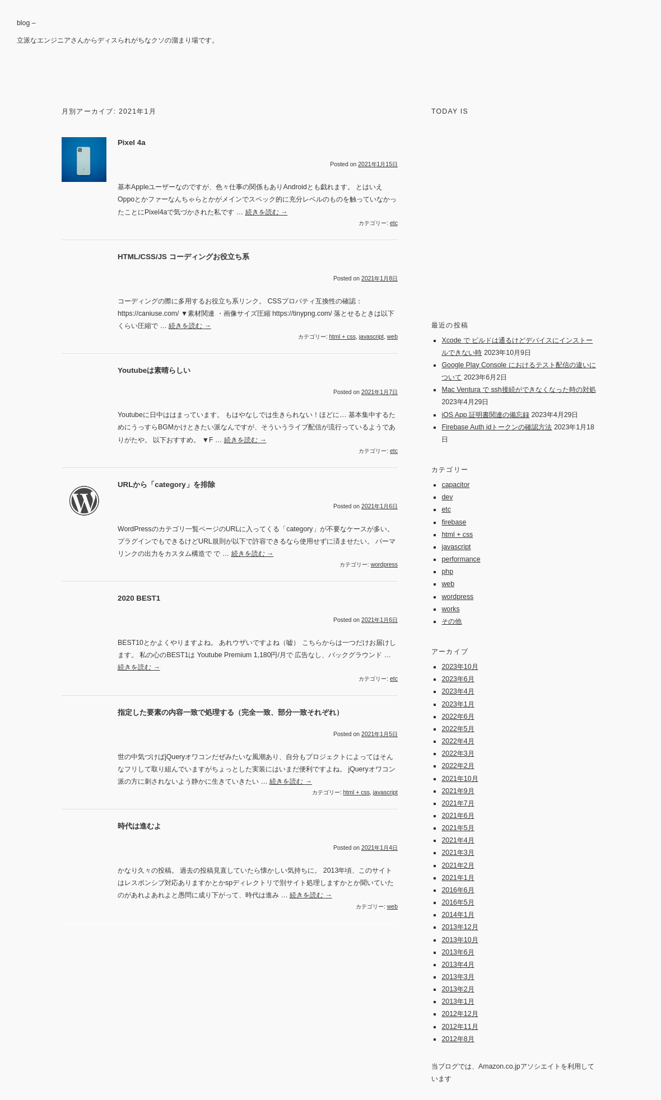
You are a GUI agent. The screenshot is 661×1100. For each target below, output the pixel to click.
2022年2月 (457, 766)
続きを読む (266, 212)
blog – (26, 23)
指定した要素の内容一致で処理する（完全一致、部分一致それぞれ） (230, 712)
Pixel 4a (132, 142)
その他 (451, 621)
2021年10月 (459, 779)
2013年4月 (457, 964)
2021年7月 (457, 803)
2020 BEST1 (139, 598)
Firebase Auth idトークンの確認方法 (496, 427)
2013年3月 (457, 977)
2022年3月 (457, 753)
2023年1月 (457, 704)
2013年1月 (457, 1001)
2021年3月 (457, 852)
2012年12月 (459, 1014)
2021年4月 (457, 840)
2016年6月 (457, 890)
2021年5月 (457, 828)
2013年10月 (459, 940)
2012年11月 (459, 1027)
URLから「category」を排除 (166, 484)
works (450, 609)
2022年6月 (457, 716)
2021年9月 (457, 791)
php (447, 571)
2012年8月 (457, 1039)
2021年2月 (457, 865)
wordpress (384, 564)
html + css (342, 337)
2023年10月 (459, 667)
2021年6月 (457, 816)
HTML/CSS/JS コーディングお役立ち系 (183, 256)
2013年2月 (457, 989)
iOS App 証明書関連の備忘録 (485, 415)
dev (447, 497)
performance (460, 559)
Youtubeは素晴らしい (154, 370)
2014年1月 (457, 915)
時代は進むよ (139, 826)
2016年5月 (457, 902)
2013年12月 (459, 927)
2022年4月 (457, 741)
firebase (453, 522)
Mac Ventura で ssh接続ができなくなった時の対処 (518, 390)
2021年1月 (457, 878)
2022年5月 (457, 729)
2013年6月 (457, 952)
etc (394, 223)
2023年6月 (457, 679)
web (392, 337)
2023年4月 (457, 691)
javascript (371, 337)
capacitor (455, 485)
